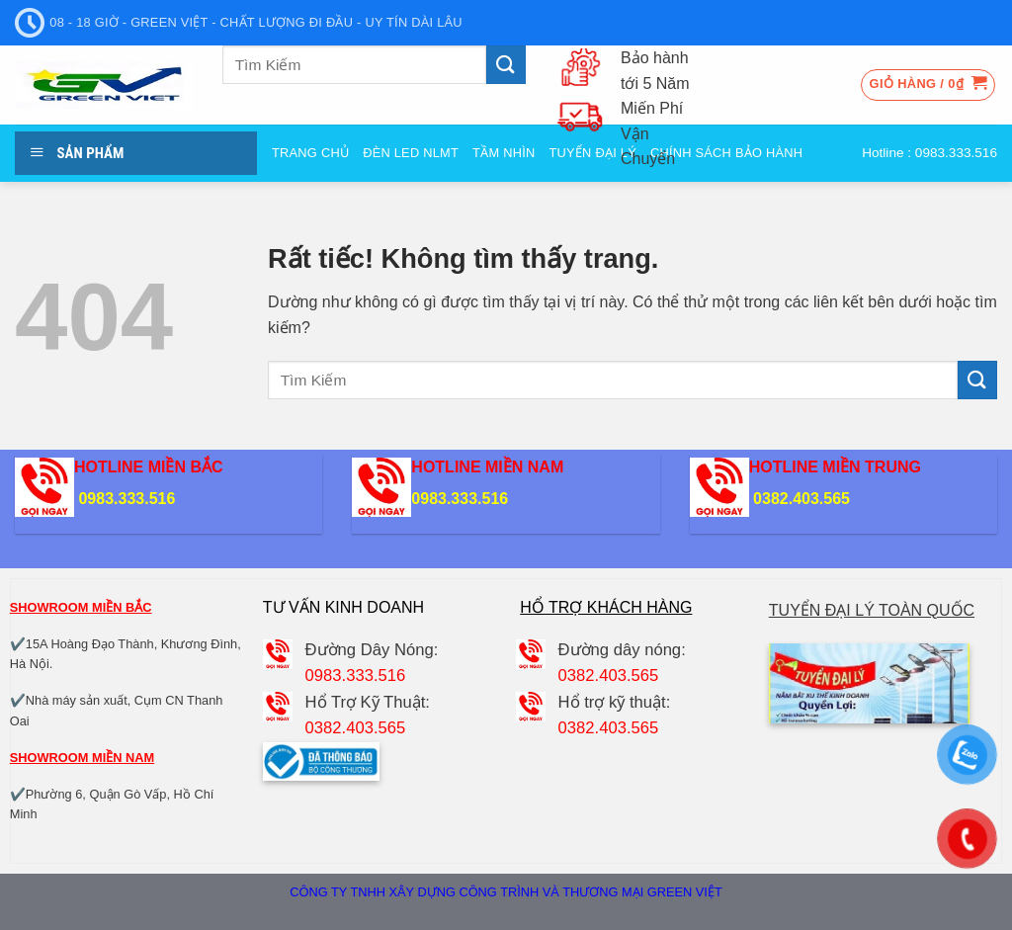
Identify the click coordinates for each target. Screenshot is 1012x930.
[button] (928, 85)
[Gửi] (506, 64)
